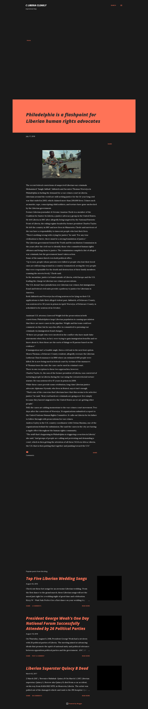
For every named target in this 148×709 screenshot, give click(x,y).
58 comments (37, 696)
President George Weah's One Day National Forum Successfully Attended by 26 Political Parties (57, 623)
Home (29, 40)
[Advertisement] (74, 24)
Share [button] (110, 144)
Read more (86, 606)
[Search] (113, 5)
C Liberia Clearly (36, 5)
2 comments (36, 606)
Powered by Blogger (74, 703)
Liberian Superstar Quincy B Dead (57, 668)
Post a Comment (38, 656)
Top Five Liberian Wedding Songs (56, 578)
